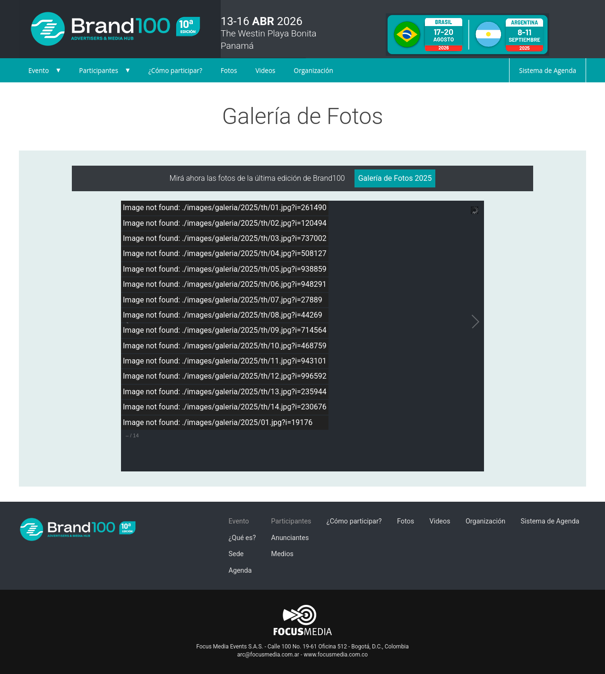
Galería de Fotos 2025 (395, 178)
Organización (313, 70)
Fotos (229, 70)
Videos (265, 70)
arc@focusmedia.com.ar (268, 654)
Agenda (240, 571)
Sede (236, 554)
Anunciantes (290, 538)
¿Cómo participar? (175, 70)
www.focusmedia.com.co (335, 654)
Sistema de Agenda (547, 70)
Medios (282, 554)
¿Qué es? (242, 538)
